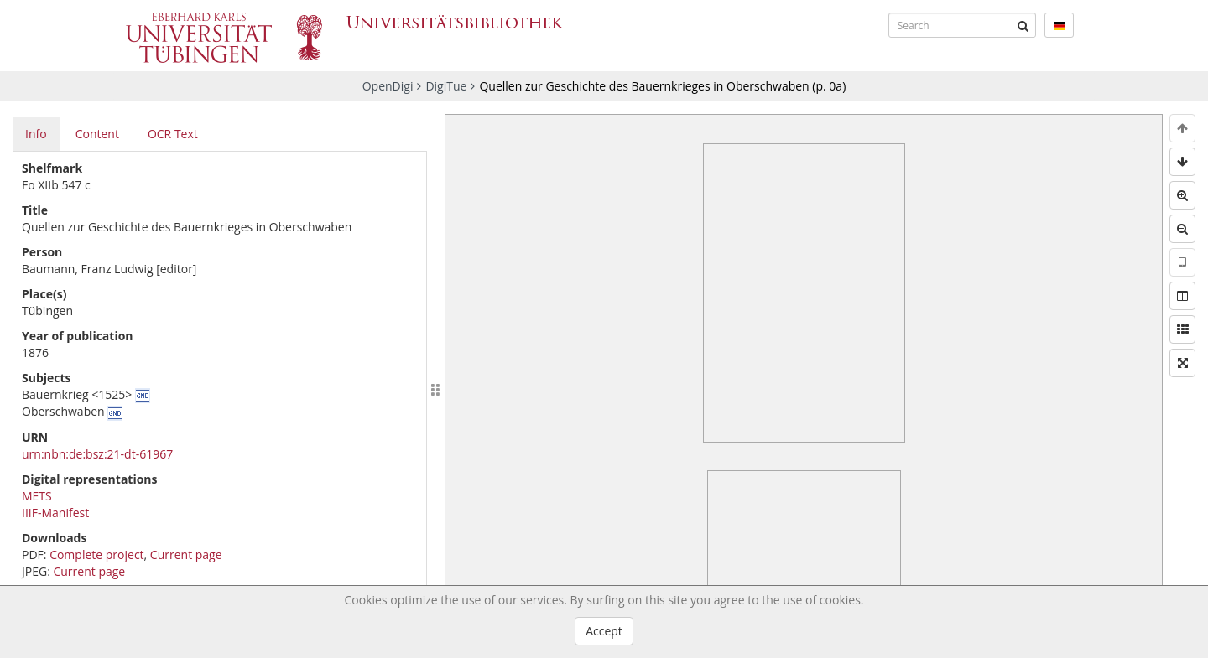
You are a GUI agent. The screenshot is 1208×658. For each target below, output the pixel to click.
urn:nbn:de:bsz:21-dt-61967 (97, 454)
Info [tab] (36, 134)
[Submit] (1023, 25)
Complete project (96, 554)
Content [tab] (97, 134)
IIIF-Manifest (55, 513)
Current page (186, 554)
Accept (604, 631)
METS (37, 496)
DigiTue (445, 86)
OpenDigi (388, 86)
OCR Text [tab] (173, 134)
